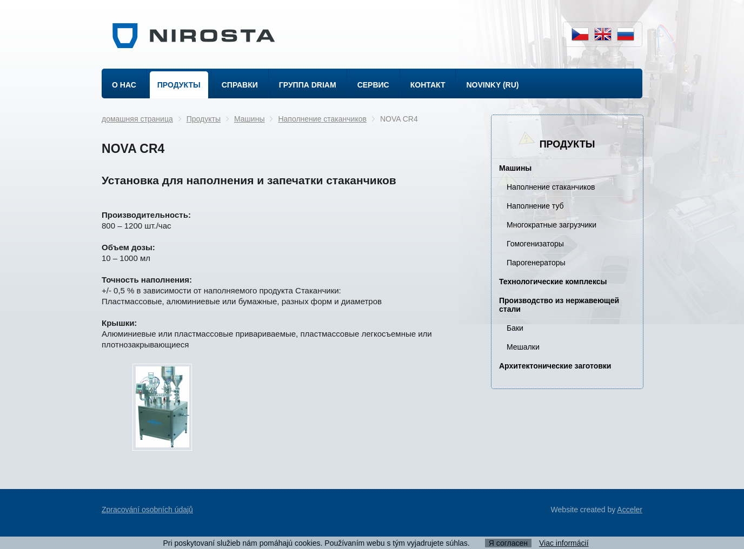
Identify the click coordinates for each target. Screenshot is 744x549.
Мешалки (523, 347)
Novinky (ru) (492, 85)
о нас (124, 85)
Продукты (179, 85)
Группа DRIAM (307, 85)
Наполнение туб (535, 206)
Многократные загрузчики (551, 224)
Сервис (373, 85)
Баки (515, 328)
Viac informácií (564, 543)
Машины (249, 119)
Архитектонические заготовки (555, 365)
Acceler (629, 509)
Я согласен (508, 543)
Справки (240, 85)
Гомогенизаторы (535, 243)
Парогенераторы (536, 262)
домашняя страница (137, 119)
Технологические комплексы (553, 281)
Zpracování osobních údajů (147, 509)
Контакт (428, 85)
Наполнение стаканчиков (322, 119)
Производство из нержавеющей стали (559, 304)
